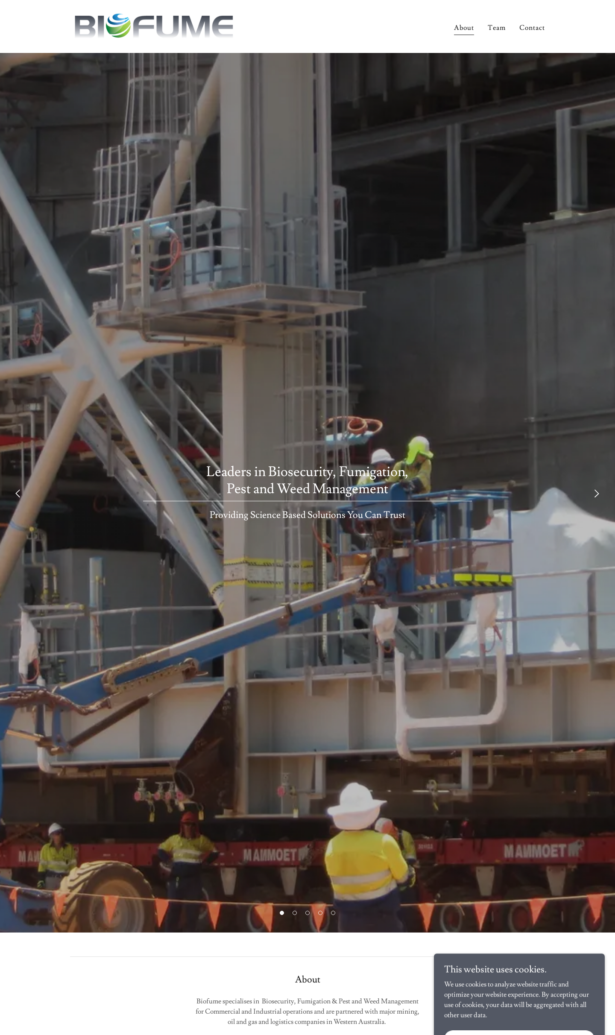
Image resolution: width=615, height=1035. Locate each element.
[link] (153, 24)
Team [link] (497, 27)
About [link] (464, 27)
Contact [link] (532, 27)
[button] (282, 913)
